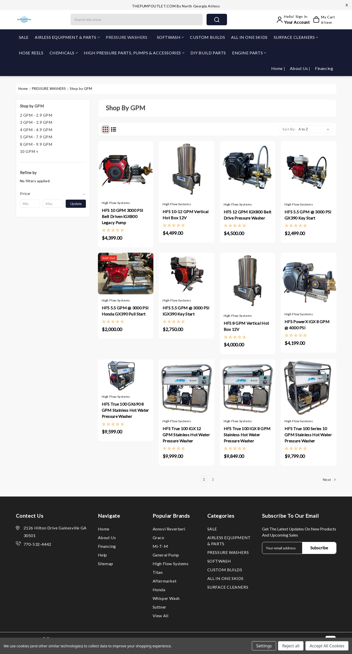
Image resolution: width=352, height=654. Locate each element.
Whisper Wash (166, 598)
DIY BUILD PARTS (208, 52)
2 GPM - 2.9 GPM (36, 115)
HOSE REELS (31, 52)
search (216, 19)
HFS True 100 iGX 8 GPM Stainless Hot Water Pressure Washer (247, 434)
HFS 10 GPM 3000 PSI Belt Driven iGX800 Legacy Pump (122, 216)
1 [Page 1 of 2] (204, 479)
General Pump (166, 554)
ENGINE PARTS (249, 52)
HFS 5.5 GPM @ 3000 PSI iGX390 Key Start (186, 310)
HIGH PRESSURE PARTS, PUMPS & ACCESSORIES (134, 52)
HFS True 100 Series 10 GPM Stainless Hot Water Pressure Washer (308, 434)
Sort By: (289, 129)
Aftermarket (165, 580)
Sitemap (105, 563)
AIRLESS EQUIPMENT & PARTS (67, 37)
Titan (158, 572)
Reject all (290, 646)
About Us (299, 68)
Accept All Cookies (327, 646)
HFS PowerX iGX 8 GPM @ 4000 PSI (307, 324)
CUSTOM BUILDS (207, 37)
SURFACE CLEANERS (296, 37)
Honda (159, 589)
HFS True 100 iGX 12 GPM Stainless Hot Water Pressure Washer (186, 434)
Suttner (159, 606)
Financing (324, 68)
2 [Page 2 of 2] (213, 479)
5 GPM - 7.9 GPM (36, 137)
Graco (158, 537)
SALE (24, 37)
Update (76, 204)
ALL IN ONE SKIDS (249, 37)
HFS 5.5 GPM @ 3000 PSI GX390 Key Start (308, 214)
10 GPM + (29, 151)
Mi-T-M (160, 546)
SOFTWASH (170, 37)
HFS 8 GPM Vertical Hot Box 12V (246, 326)
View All (160, 615)
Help (102, 554)
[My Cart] (323, 19)
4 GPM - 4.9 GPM (36, 129)
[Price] (53, 194)
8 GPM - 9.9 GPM (36, 144)
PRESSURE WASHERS (128, 37)
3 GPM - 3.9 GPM (36, 122)
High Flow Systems (171, 563)
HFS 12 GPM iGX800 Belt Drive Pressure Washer (247, 214)
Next (329, 479)
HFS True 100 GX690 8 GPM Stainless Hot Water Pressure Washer (125, 410)
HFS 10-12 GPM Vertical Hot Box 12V (186, 214)
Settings (264, 646)
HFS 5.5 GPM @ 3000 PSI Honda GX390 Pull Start (125, 310)
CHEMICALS (64, 52)
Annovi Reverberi (169, 528)
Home (277, 68)
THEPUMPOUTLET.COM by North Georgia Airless (176, 6)
